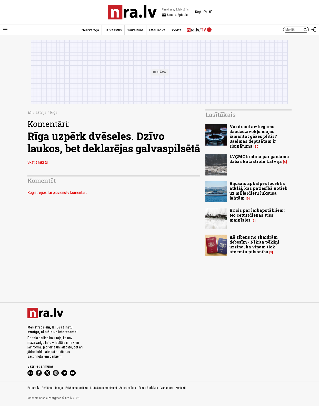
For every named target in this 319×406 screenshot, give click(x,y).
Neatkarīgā (90, 30)
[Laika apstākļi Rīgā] (204, 12)
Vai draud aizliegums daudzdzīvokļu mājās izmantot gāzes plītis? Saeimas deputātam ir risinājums (253, 136)
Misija (59, 388)
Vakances (167, 388)
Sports (176, 30)
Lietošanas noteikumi (103, 388)
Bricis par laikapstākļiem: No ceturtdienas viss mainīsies (257, 215)
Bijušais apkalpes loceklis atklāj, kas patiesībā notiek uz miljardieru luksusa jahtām (258, 191)
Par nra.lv (33, 388)
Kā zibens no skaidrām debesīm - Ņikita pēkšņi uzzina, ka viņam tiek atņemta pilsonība (254, 244)
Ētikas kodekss (148, 388)
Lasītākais (220, 115)
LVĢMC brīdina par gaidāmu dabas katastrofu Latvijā (259, 159)
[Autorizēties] (314, 30)
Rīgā (53, 112)
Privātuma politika (76, 388)
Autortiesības (127, 388)
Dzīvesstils (113, 30)
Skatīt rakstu (37, 162)
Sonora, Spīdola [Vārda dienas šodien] (175, 14)
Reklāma (47, 388)
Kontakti (181, 388)
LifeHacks (157, 30)
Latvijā (41, 112)
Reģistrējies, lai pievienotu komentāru (57, 192)
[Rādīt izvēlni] (5, 30)
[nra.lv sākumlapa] (132, 12)
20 (256, 146)
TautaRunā (135, 30)
